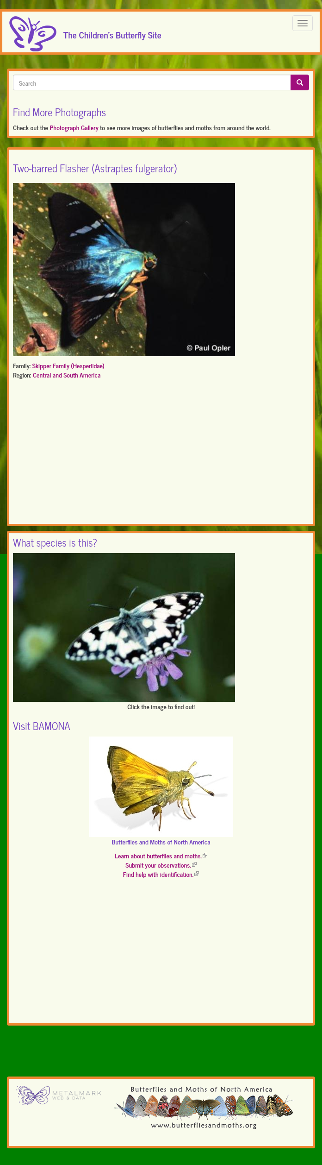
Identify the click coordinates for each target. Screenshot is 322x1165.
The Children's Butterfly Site (112, 32)
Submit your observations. (160, 864)
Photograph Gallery (74, 127)
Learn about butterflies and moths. (161, 855)
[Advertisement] (161, 453)
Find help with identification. (161, 874)
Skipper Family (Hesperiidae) (68, 365)
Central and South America (66, 374)
